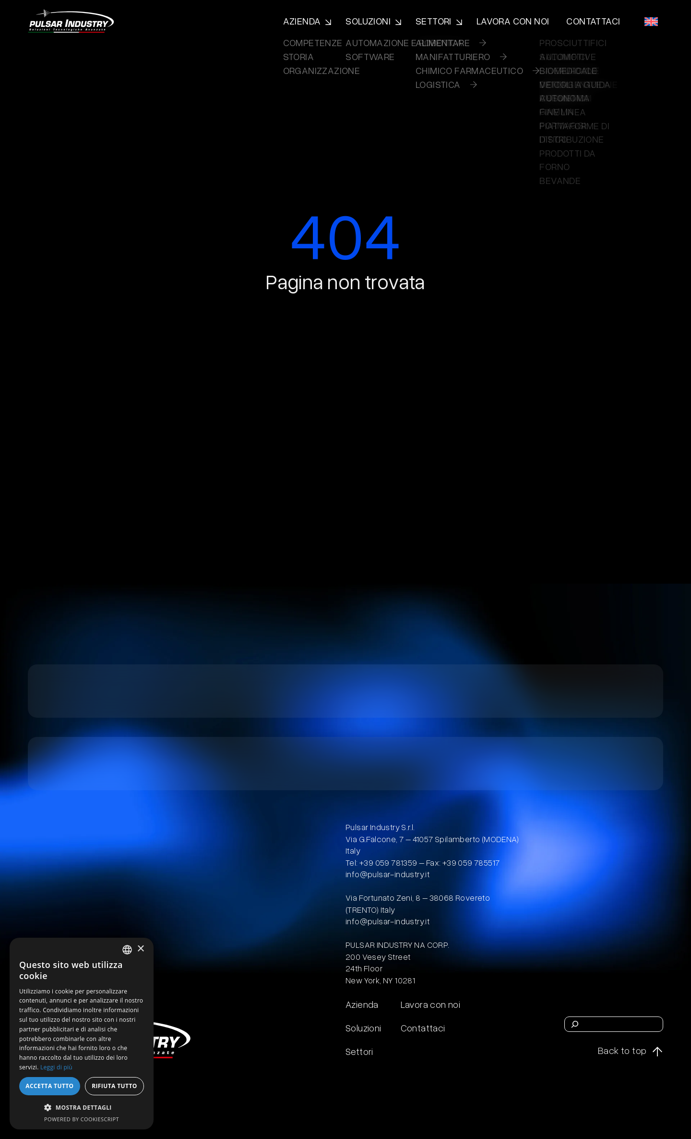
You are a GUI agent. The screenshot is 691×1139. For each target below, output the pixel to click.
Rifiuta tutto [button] (114, 1086)
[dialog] (82, 1033)
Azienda (302, 20)
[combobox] (127, 950)
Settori (434, 20)
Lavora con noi (513, 20)
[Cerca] (575, 1024)
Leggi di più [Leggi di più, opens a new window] (56, 1067)
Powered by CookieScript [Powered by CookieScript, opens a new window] (81, 1119)
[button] (81, 1107)
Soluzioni (368, 20)
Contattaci (593, 20)
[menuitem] (651, 21)
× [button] (140, 949)
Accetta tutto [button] (49, 1086)
